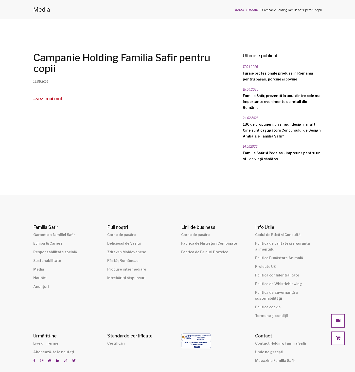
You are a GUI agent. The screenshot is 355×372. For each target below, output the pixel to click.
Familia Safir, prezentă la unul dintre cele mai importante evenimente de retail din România (282, 102)
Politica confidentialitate (277, 275)
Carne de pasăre (121, 235)
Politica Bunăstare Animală (279, 258)
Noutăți (40, 278)
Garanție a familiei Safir (54, 235)
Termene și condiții (271, 315)
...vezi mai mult (48, 98)
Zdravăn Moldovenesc (126, 252)
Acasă (239, 10)
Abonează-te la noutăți (53, 352)
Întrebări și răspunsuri (126, 278)
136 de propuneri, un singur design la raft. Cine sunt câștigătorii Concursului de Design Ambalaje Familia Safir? (282, 130)
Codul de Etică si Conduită (278, 235)
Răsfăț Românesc (122, 260)
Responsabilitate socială (55, 252)
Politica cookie (268, 307)
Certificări (116, 343)
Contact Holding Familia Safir (280, 343)
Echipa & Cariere (48, 243)
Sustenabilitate (47, 260)
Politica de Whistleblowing (278, 284)
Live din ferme (45, 343)
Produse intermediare (126, 269)
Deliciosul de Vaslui (124, 243)
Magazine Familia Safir (275, 360)
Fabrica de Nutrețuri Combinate (209, 243)
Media (253, 10)
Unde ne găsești (269, 352)
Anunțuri (41, 286)
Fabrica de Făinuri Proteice (204, 252)
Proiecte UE (265, 266)
